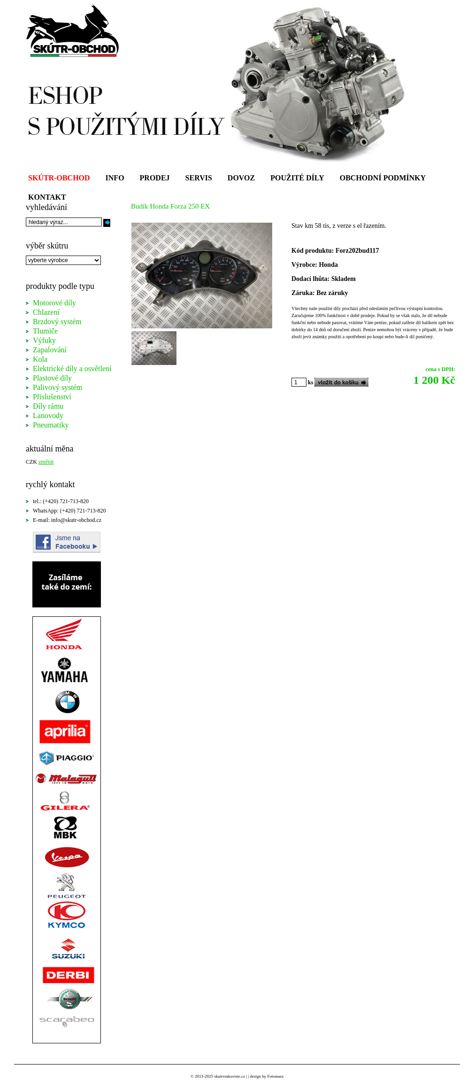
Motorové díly (54, 303)
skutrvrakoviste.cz (229, 1076)
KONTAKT (47, 197)
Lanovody (48, 416)
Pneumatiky (51, 425)
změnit (46, 462)
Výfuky (44, 340)
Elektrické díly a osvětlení (72, 369)
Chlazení (46, 312)
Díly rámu (48, 406)
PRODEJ (155, 178)
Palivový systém (57, 387)
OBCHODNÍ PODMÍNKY (383, 178)
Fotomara (275, 1076)
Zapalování (50, 350)
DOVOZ (241, 178)
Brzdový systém (57, 322)
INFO (115, 178)
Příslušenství (52, 397)
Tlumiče (45, 331)
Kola (40, 359)
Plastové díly (52, 378)
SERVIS (198, 178)
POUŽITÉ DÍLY (297, 178)
